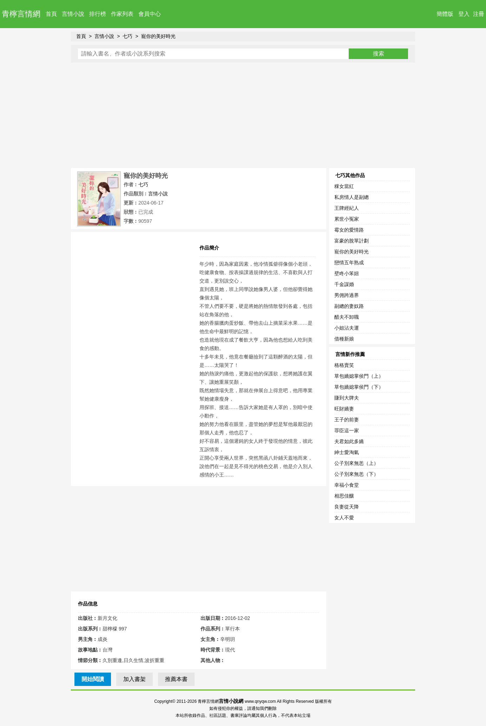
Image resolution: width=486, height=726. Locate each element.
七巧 (127, 36)
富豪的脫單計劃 (351, 241)
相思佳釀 (344, 496)
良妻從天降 (346, 507)
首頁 (51, 14)
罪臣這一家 (346, 430)
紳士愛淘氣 (346, 452)
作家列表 (122, 14)
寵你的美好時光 (158, 36)
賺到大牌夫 (346, 398)
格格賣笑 (344, 365)
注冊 (478, 14)
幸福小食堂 (346, 485)
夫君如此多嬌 (349, 441)
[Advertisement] (243, 115)
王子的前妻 (346, 419)
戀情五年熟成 (349, 262)
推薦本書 (176, 679)
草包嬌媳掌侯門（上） (358, 376)
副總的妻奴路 (349, 306)
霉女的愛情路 (349, 230)
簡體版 (444, 14)
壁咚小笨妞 (346, 273)
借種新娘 (344, 339)
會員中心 (149, 14)
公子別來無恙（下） (356, 474)
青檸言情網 (21, 13)
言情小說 (73, 14)
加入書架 (134, 679)
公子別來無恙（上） (356, 463)
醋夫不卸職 (346, 317)
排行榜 (97, 14)
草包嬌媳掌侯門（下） (358, 387)
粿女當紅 (344, 186)
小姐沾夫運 (346, 328)
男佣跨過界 (346, 295)
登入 (463, 14)
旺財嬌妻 (344, 408)
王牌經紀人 (346, 208)
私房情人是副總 (351, 197)
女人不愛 (344, 517)
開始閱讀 (92, 679)
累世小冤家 (346, 219)
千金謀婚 (344, 284)
